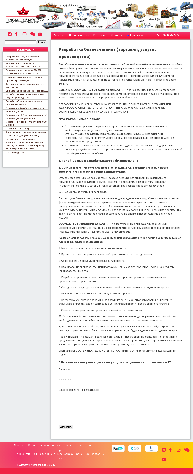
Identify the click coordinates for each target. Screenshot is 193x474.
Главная (59, 35)
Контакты (99, 35)
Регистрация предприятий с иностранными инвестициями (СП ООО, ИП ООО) (26, 121)
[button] (173, 35)
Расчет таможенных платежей (22, 73)
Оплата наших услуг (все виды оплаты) (26, 132)
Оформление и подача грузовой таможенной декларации (22, 58)
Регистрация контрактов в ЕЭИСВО (23, 70)
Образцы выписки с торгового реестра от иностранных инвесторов (26, 147)
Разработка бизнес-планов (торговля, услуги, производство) (25, 96)
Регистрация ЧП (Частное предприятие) (26, 115)
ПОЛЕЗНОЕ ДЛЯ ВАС (16, 152)
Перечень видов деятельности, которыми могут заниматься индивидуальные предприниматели (25, 138)
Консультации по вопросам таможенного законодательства (23, 65)
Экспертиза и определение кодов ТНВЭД (27, 90)
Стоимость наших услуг (18, 128)
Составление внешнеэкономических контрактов (25, 85)
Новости (116, 35)
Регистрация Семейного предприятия (25, 107)
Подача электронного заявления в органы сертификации (24, 79)
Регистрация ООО (15, 111)
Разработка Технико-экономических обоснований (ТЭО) (24, 103)
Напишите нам (79, 35)
